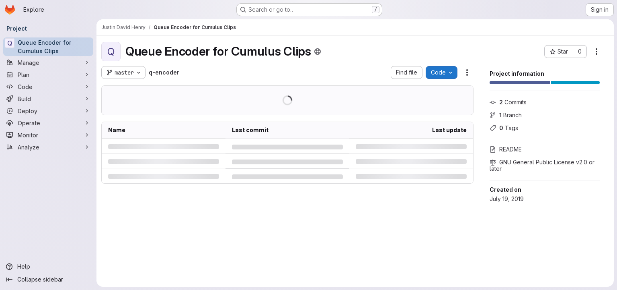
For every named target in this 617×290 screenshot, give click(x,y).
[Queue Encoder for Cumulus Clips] (48, 46)
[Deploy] (48, 110)
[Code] (48, 86)
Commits (508, 102)
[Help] (48, 266)
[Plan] (48, 74)
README (506, 149)
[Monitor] (48, 135)
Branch (506, 115)
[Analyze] (48, 147)
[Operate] (48, 122)
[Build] (48, 98)
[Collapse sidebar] (48, 279)
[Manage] (48, 62)
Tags (504, 127)
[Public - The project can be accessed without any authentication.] (317, 51)
